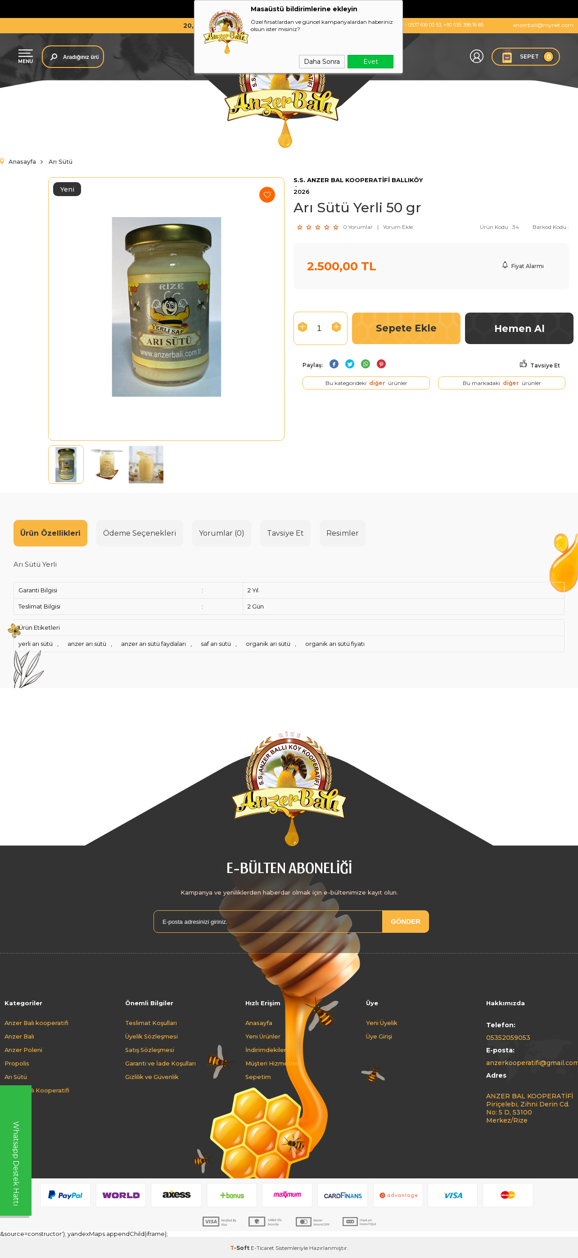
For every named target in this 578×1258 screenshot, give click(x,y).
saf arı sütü (216, 643)
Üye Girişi (379, 1036)
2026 (302, 192)
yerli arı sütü (35, 643)
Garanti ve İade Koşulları (160, 1063)
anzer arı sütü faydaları (153, 643)
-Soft (240, 1248)
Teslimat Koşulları (151, 1023)
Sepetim (258, 1077)
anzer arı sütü (87, 643)
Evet (370, 62)
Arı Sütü (16, 1077)
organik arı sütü (268, 643)
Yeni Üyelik (381, 1023)
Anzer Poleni (23, 1050)
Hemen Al (519, 328)
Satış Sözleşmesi (149, 1050)
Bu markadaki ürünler (502, 383)
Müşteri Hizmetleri (272, 1063)
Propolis (17, 1063)
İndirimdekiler (265, 1050)
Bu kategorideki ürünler (366, 383)
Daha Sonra (322, 62)
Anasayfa (258, 1023)
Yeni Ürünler (262, 1036)
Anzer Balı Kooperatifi (37, 1090)
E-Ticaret (262, 1248)
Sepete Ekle (406, 328)
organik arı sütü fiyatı (335, 643)
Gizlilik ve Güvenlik (152, 1077)
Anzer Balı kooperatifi (36, 1023)
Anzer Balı (19, 1036)
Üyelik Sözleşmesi (151, 1036)
